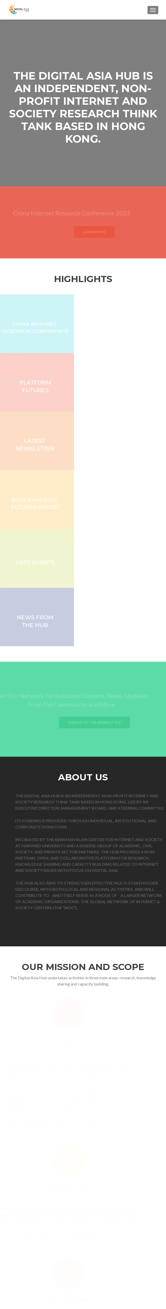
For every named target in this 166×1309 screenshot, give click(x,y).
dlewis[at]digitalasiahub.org (122, 1266)
